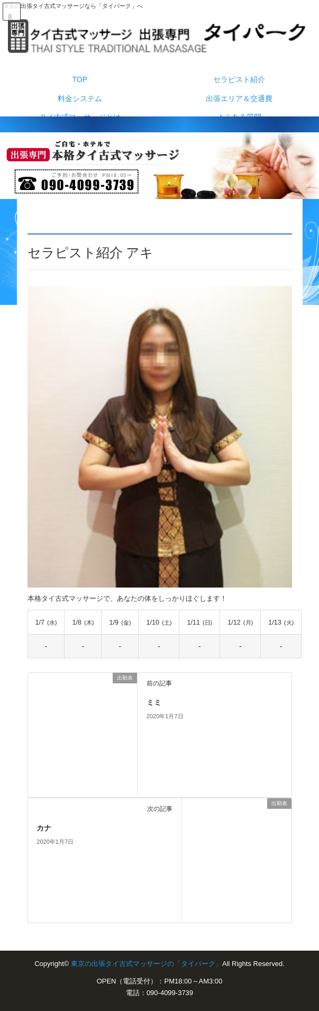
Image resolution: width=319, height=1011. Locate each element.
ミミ (154, 702)
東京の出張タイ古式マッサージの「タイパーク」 (146, 964)
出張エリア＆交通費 (239, 98)
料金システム (80, 98)
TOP (79, 79)
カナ (44, 828)
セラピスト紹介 (239, 79)
